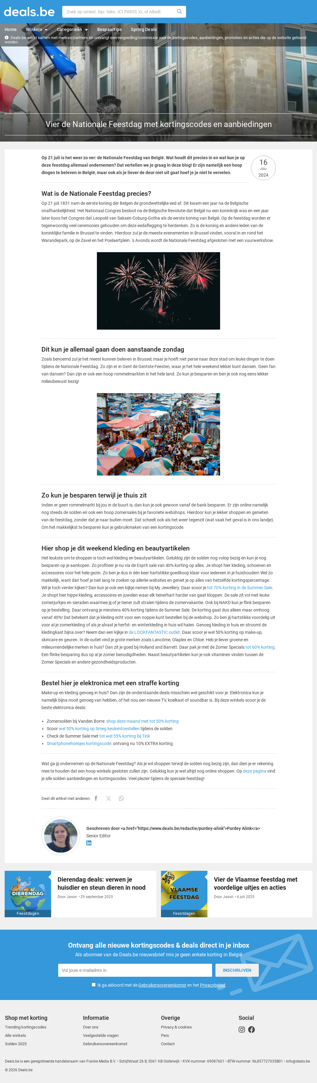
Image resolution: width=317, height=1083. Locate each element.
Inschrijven (237, 970)
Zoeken (180, 12)
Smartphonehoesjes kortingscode (79, 743)
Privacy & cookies (176, 1027)
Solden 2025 (16, 1043)
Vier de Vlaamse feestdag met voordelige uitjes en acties (255, 883)
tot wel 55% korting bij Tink (124, 736)
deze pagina (254, 771)
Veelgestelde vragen (101, 1035)
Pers (165, 1035)
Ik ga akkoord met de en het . (162, 985)
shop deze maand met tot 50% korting (142, 721)
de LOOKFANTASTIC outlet (154, 632)
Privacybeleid (212, 985)
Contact (168, 1043)
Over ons (90, 1027)
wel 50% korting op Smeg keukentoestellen (99, 728)
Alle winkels (15, 1035)
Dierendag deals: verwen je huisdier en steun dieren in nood (101, 883)
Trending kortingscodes (25, 1027)
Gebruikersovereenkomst (162, 985)
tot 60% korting (260, 647)
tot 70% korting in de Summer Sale (239, 587)
